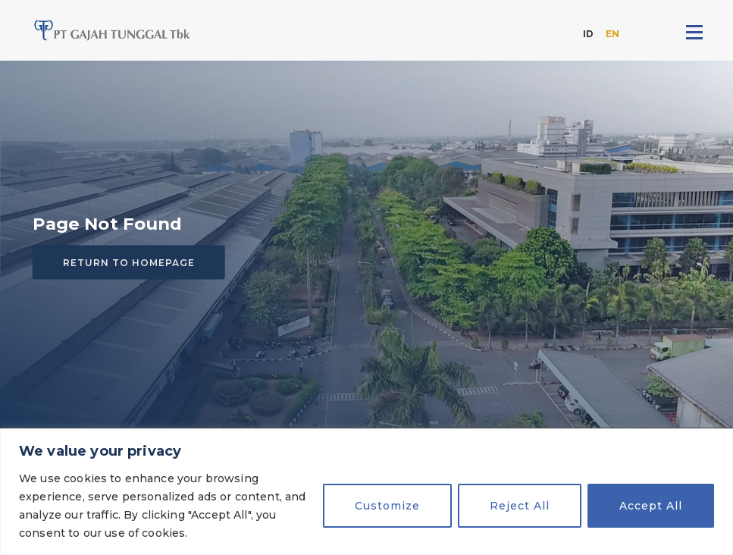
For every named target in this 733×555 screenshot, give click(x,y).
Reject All (520, 506)
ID (588, 33)
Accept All (650, 506)
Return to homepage (129, 262)
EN (612, 33)
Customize (387, 506)
